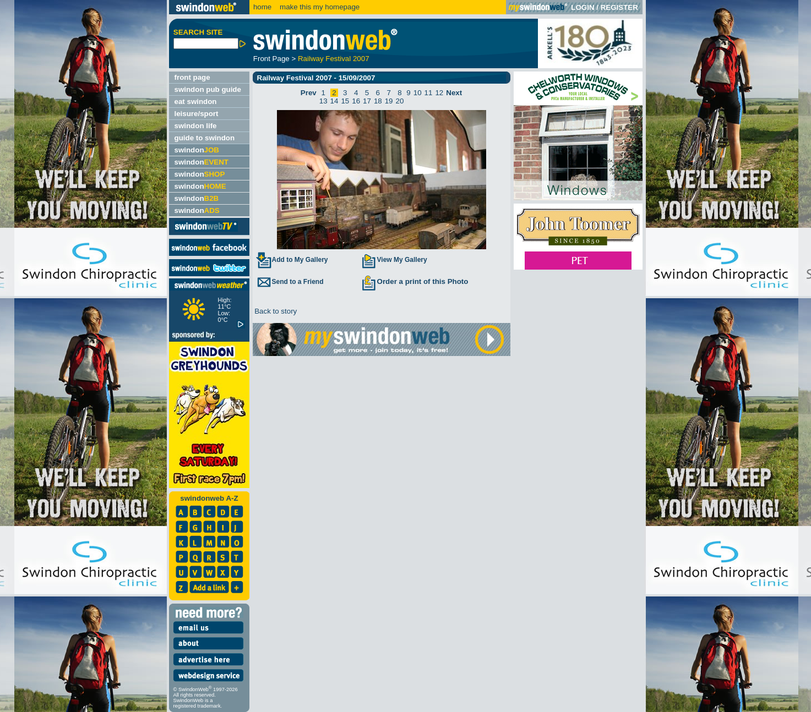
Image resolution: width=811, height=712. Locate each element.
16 (356, 101)
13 (323, 101)
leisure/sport (197, 113)
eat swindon (196, 101)
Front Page (271, 58)
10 (417, 93)
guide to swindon (205, 138)
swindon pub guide (208, 89)
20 (400, 101)
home (262, 7)
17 (367, 101)
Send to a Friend (289, 282)
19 (389, 101)
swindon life (196, 126)
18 (378, 101)
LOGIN (582, 7)
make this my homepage (318, 7)
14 (334, 101)
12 (439, 93)
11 (428, 93)
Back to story (275, 311)
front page (192, 77)
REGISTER (619, 7)
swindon (197, 150)
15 (345, 101)
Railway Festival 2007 (333, 58)
